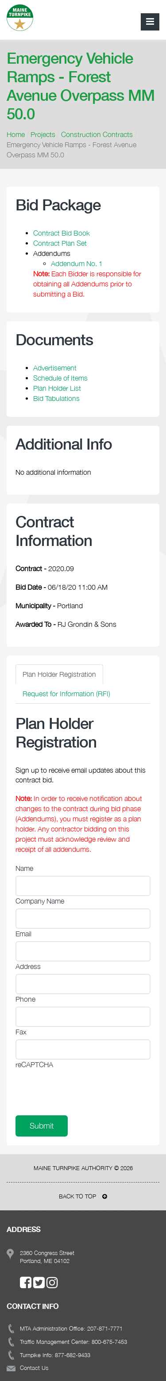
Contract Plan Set (60, 243)
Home (16, 134)
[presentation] (82, 1089)
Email (23, 934)
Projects (43, 134)
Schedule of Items (60, 378)
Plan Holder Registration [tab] (59, 674)
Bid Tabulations (56, 398)
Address (28, 966)
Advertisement (55, 368)
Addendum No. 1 (77, 263)
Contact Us (34, 1367)
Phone (25, 999)
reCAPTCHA (34, 1064)
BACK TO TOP (83, 1196)
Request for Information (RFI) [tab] (66, 694)
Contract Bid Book (61, 233)
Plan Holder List (57, 388)
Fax (21, 1032)
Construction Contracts (97, 134)
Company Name (39, 901)
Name (24, 868)
